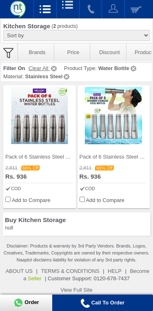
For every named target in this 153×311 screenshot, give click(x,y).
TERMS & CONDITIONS (70, 271)
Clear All (43, 68)
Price (73, 52)
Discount (109, 52)
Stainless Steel (48, 76)
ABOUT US (19, 271)
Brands (37, 52)
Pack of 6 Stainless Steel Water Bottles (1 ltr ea (61, 157)
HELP (115, 271)
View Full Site (76, 290)
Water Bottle (117, 68)
